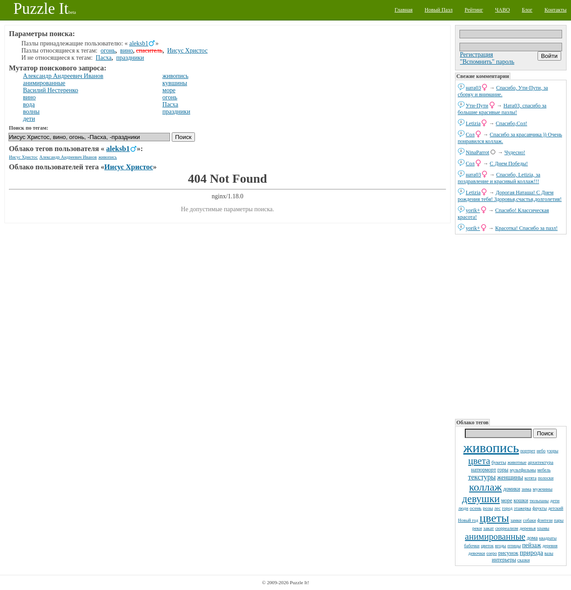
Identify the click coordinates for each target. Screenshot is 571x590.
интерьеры (504, 560)
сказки (523, 559)
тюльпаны (539, 500)
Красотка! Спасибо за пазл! (526, 228)
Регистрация (476, 54)
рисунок (508, 552)
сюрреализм (506, 528)
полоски (546, 477)
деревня (550, 545)
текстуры (482, 477)
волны (31, 111)
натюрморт (483, 470)
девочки (476, 553)
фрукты (539, 508)
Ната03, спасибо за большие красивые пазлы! (502, 108)
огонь (108, 50)
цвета (479, 460)
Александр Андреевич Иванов (63, 76)
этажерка (522, 508)
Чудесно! (515, 152)
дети (554, 500)
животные (517, 462)
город (507, 508)
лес (497, 508)
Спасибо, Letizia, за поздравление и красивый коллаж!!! (499, 178)
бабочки (472, 545)
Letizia (473, 123)
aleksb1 (139, 43)
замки (515, 520)
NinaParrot (477, 152)
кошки (520, 500)
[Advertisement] (510, 326)
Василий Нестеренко (51, 90)
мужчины (542, 489)
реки (477, 528)
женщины (510, 477)
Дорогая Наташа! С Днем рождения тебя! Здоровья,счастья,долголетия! (510, 195)
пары (559, 520)
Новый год (468, 520)
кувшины (174, 83)
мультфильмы (523, 469)
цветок (487, 545)
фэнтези (544, 520)
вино (126, 50)
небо (541, 450)
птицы (514, 545)
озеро (491, 553)
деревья (528, 528)
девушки (481, 498)
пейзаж (531, 545)
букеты (499, 462)
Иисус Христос (187, 50)
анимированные (495, 536)
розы (488, 508)
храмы (543, 528)
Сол (470, 134)
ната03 (473, 88)
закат (488, 528)
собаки (529, 520)
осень (476, 508)
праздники (130, 57)
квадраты (547, 538)
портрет (527, 450)
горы (503, 470)
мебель (543, 469)
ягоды (500, 545)
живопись (491, 447)
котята (531, 477)
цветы (494, 518)
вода (29, 104)
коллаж (485, 487)
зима (526, 489)
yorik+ (473, 210)
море (506, 500)
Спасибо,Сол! (511, 123)
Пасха (104, 57)
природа (531, 552)
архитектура (540, 462)
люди (463, 508)
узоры (553, 450)
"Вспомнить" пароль (487, 61)
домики (511, 489)
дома (532, 538)
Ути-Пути (477, 105)
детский (555, 508)
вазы (549, 553)
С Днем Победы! (509, 163)
